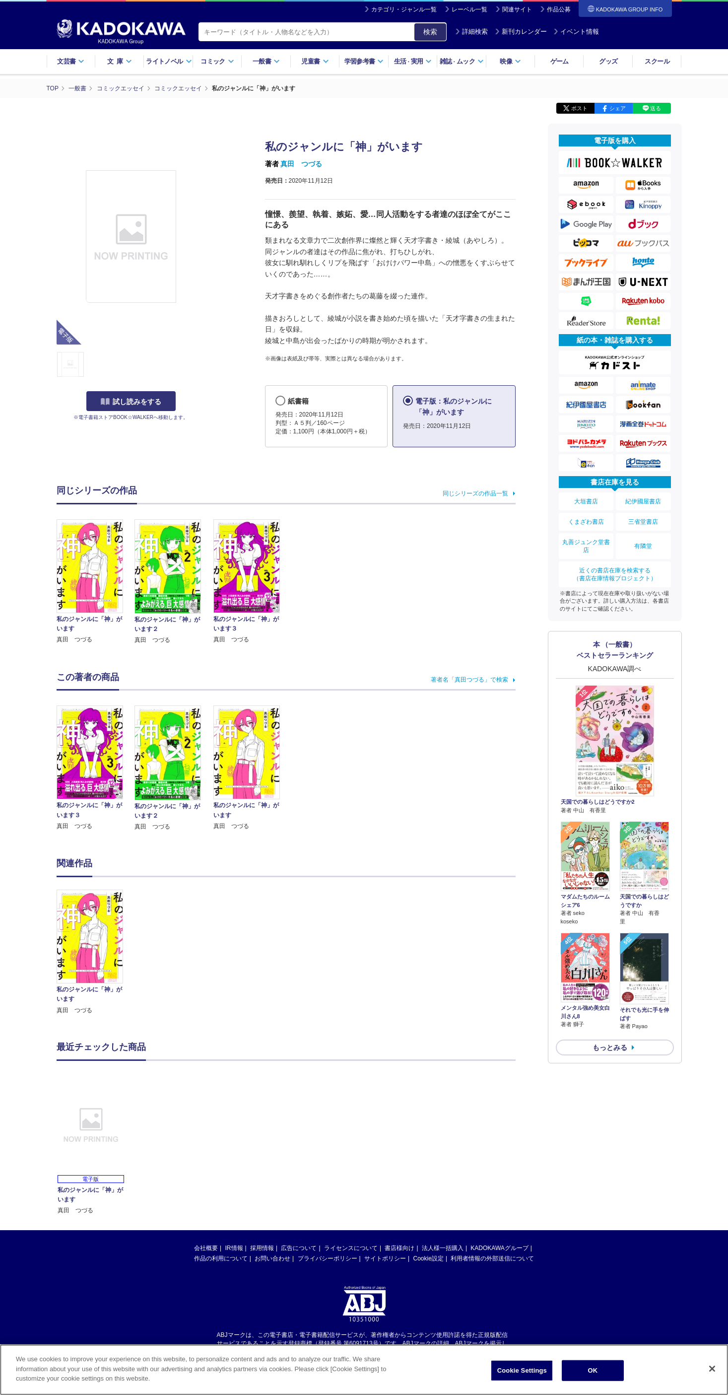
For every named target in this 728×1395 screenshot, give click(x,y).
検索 (430, 32)
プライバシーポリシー (327, 1258)
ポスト (579, 108)
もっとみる (610, 1047)
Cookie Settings (522, 1370)
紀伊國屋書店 (643, 501)
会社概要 (206, 1248)
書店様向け (399, 1248)
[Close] (712, 1369)
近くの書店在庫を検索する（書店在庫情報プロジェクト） (615, 574)
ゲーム (559, 61)
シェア (617, 108)
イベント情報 (576, 31)
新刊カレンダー (521, 31)
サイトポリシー (385, 1258)
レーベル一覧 (469, 9)
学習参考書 (364, 61)
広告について (299, 1248)
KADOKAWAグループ (499, 1248)
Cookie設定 (428, 1258)
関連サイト (517, 9)
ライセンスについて (351, 1248)
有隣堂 (643, 546)
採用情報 (262, 1248)
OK (592, 1370)
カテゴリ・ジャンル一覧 (404, 9)
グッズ (608, 61)
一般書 (266, 61)
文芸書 (70, 61)
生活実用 (413, 61)
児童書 (315, 61)
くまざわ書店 (586, 521)
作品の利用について (221, 1258)
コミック (217, 61)
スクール (657, 61)
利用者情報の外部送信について (492, 1258)
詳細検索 (471, 31)
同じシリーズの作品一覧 (475, 493)
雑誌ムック (462, 61)
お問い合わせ (272, 1258)
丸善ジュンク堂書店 (586, 546)
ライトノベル (169, 61)
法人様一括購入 (442, 1248)
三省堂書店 (643, 521)
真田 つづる (301, 164)
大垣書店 (586, 501)
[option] (96, 952)
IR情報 (234, 1248)
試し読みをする (131, 402)
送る (655, 108)
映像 (510, 61)
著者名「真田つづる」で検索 (469, 679)
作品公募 (559, 9)
